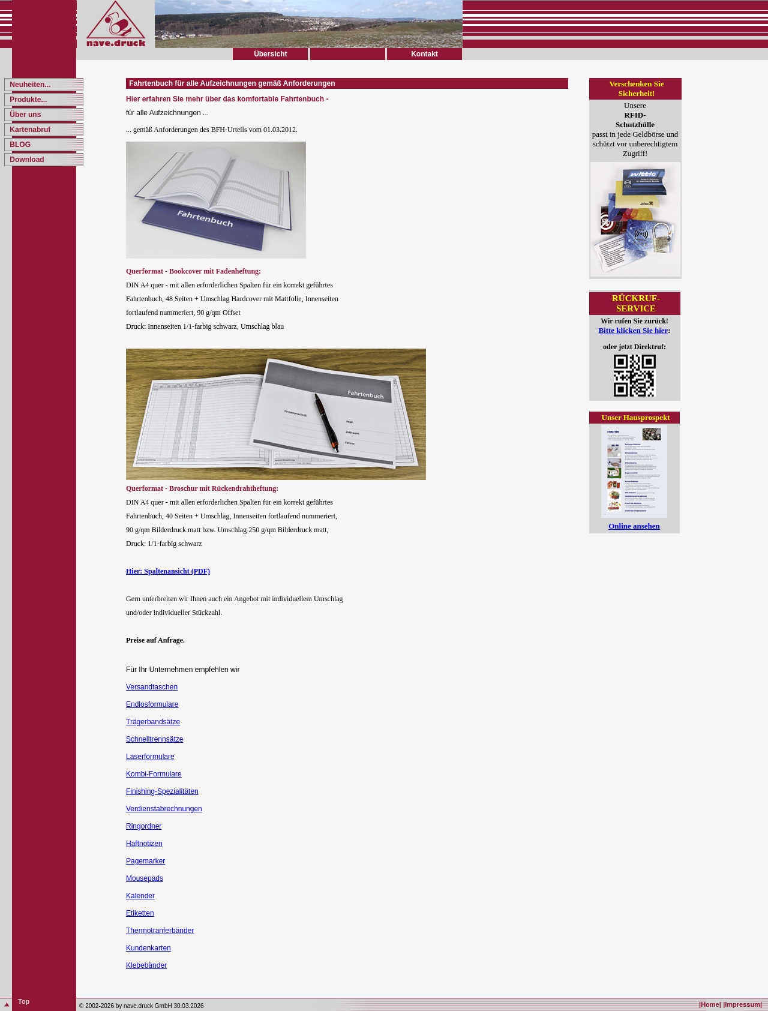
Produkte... (27, 99)
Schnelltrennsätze (154, 739)
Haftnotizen (144, 843)
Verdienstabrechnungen (164, 809)
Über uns (24, 114)
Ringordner (143, 826)
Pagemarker (145, 861)
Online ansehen (634, 525)
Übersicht (270, 54)
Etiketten (140, 913)
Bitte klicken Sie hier (633, 330)
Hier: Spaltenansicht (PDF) (168, 571)
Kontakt (424, 54)
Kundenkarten (148, 948)
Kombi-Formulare (154, 774)
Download (26, 159)
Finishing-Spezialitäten (162, 791)
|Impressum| (742, 1004)
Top (23, 1001)
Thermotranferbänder (160, 930)
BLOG (19, 144)
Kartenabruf (29, 129)
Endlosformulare (152, 704)
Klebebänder (146, 965)
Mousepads (144, 878)
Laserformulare (150, 756)
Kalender (140, 896)
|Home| (710, 1004)
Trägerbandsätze (153, 722)
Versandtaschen (152, 687)
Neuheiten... (29, 84)
